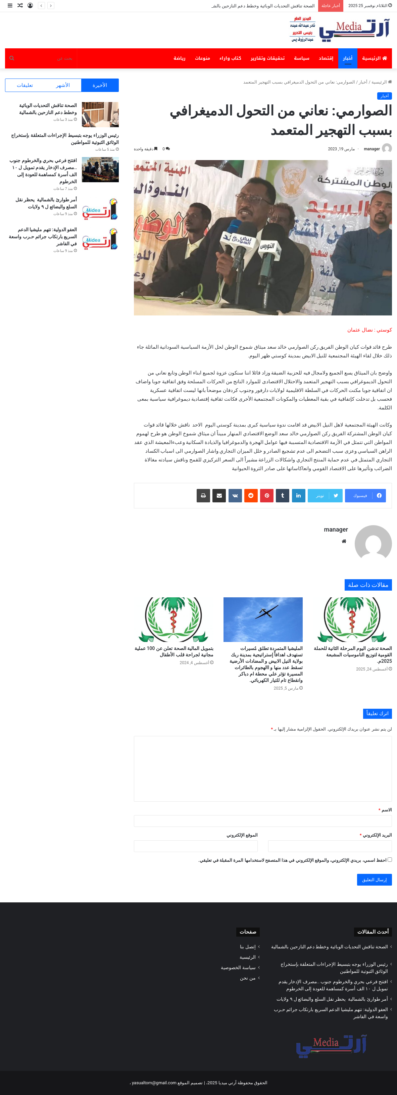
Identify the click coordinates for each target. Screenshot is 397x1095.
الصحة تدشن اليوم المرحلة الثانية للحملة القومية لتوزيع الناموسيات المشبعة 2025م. (353, 655)
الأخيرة (100, 85)
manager (372, 149)
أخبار (348, 58)
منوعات (202, 58)
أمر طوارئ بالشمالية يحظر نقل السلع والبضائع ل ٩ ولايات (332, 999)
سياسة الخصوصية (238, 967)
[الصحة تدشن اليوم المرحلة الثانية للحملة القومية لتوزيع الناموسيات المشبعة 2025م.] (352, 619)
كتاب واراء (230, 58)
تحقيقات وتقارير (268, 58)
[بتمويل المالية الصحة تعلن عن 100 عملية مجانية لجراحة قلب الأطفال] (173, 619)
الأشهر (63, 85)
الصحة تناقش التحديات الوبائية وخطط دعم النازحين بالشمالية (258, 5)
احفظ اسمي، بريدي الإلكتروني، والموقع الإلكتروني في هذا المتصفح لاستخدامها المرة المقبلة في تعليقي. (292, 860)
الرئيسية (374, 58)
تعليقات (25, 85)
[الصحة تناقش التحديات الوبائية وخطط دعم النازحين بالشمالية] (100, 114)
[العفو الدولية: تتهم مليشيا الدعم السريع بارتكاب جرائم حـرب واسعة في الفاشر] (100, 238)
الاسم (385, 809)
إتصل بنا (247, 946)
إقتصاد (326, 58)
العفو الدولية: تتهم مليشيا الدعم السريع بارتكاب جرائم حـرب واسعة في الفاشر (43, 236)
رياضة (179, 58)
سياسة (301, 58)
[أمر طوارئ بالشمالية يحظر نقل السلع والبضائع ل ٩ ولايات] (100, 208)
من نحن (247, 978)
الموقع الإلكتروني (242, 835)
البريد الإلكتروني (376, 835)
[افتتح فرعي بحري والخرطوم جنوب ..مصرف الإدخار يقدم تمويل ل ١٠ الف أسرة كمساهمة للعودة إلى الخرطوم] (100, 169)
